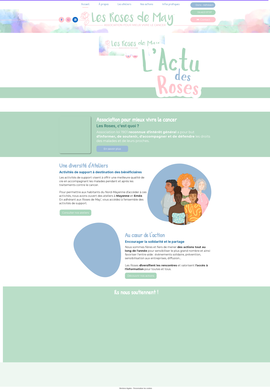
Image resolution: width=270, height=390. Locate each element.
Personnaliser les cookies (142, 388)
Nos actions (146, 4)
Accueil (85, 4)
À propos (104, 4)
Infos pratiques (170, 4)
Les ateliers (124, 4)
